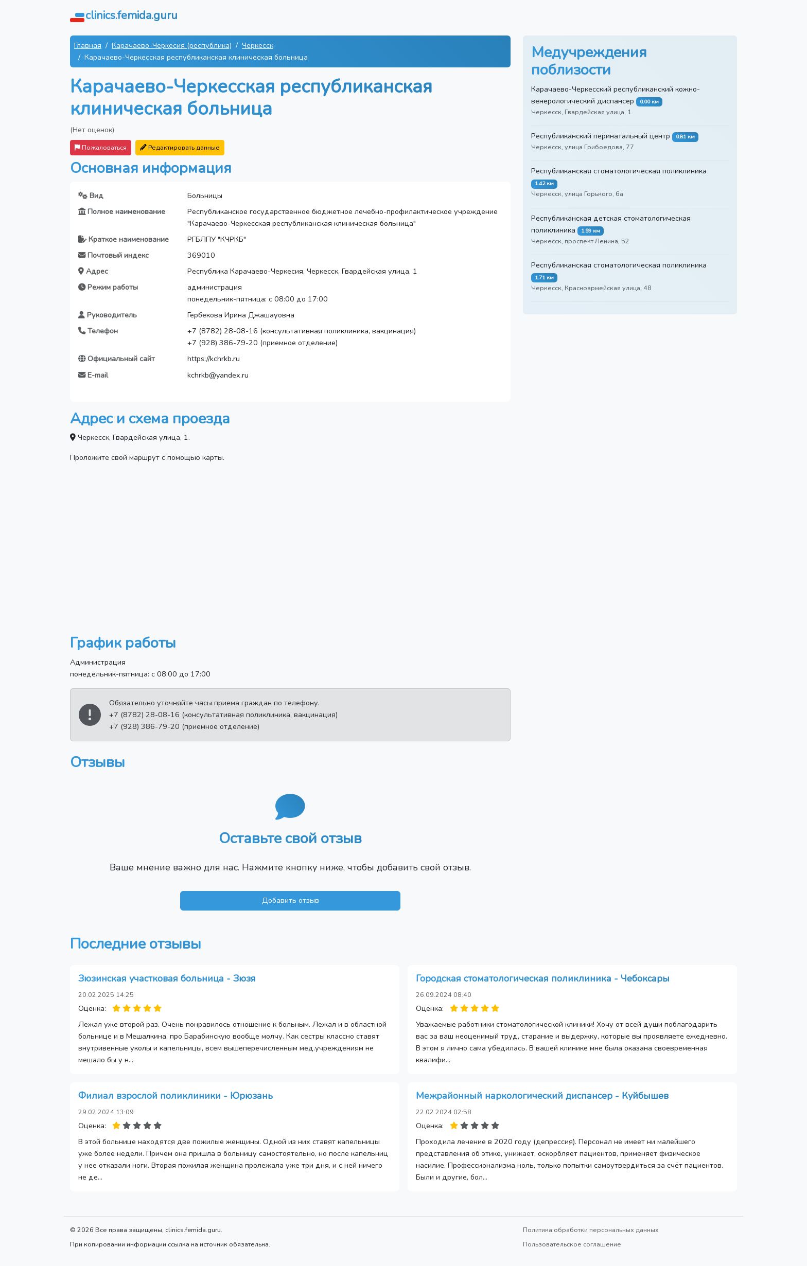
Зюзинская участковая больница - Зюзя (167, 978)
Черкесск (257, 45)
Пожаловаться (101, 147)
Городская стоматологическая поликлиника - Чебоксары (543, 978)
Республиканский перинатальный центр (600, 136)
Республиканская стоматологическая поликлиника (619, 171)
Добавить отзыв (290, 900)
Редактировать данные (180, 147)
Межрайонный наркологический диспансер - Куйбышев (542, 1096)
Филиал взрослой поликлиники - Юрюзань (175, 1096)
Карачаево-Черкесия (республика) (172, 45)
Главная (87, 45)
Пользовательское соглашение (572, 1244)
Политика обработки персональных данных (591, 1229)
